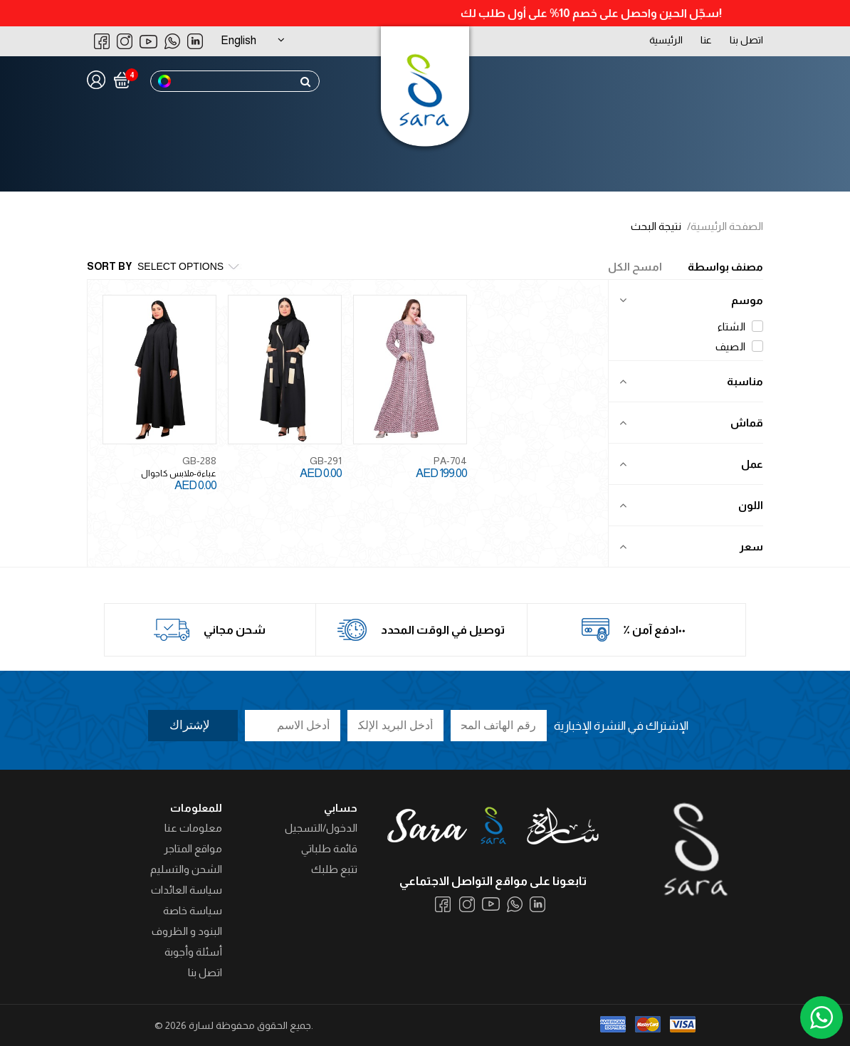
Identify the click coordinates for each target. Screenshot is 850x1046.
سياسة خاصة (192, 910)
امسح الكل (635, 267)
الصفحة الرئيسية (727, 226)
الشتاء (741, 326)
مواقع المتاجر (193, 848)
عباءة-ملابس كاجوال (178, 473)
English (238, 40)
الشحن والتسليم (186, 869)
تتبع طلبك (334, 869)
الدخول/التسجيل (321, 828)
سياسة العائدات (186, 890)
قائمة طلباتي (329, 848)
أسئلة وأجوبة (193, 952)
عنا (706, 40)
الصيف (739, 346)
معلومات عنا (193, 828)
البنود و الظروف (187, 931)
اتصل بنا (746, 40)
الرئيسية (666, 40)
